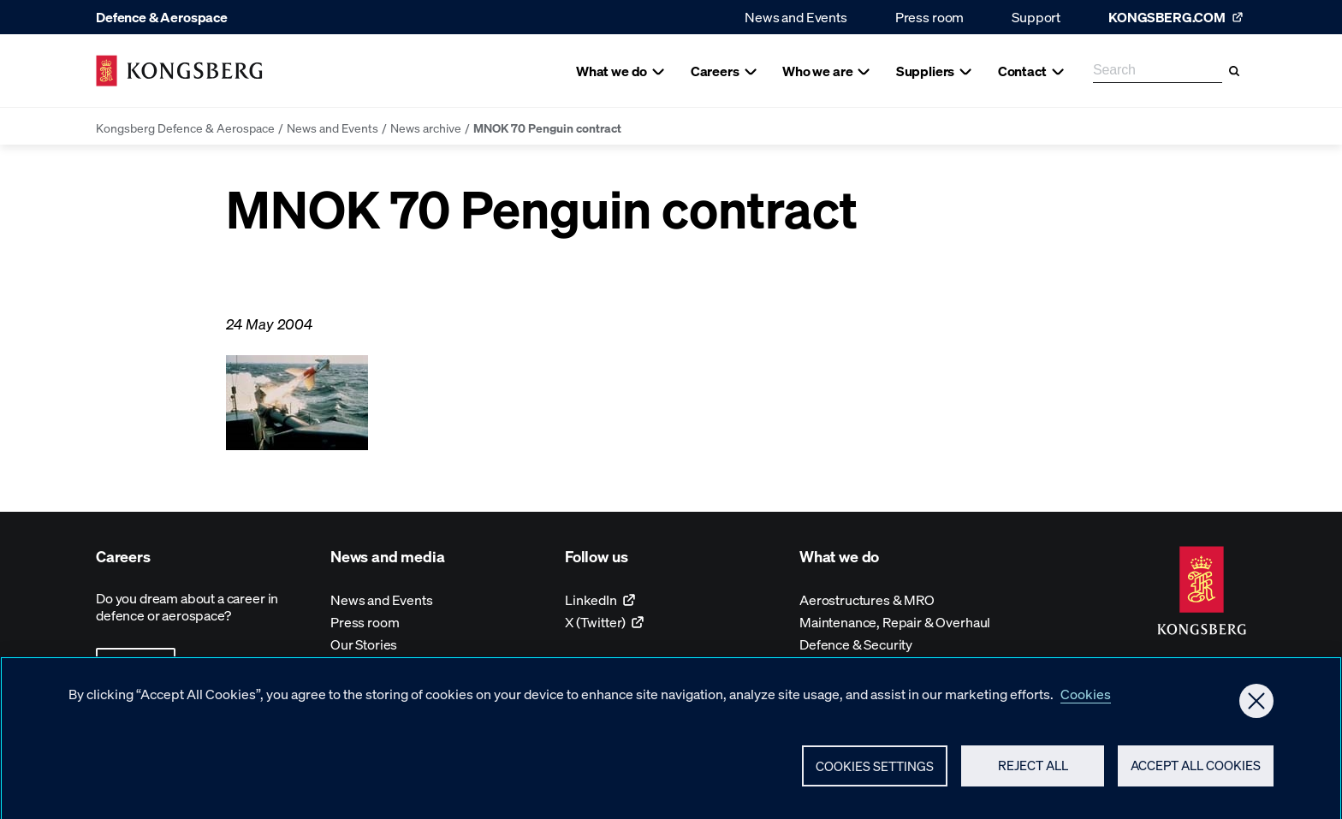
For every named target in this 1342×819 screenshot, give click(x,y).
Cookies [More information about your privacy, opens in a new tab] (1085, 700)
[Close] (1256, 707)
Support (1036, 17)
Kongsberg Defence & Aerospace (185, 127)
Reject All (1033, 771)
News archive (425, 127)
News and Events (796, 17)
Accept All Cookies (1196, 771)
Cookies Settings (875, 771)
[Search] (1234, 71)
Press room (929, 17)
